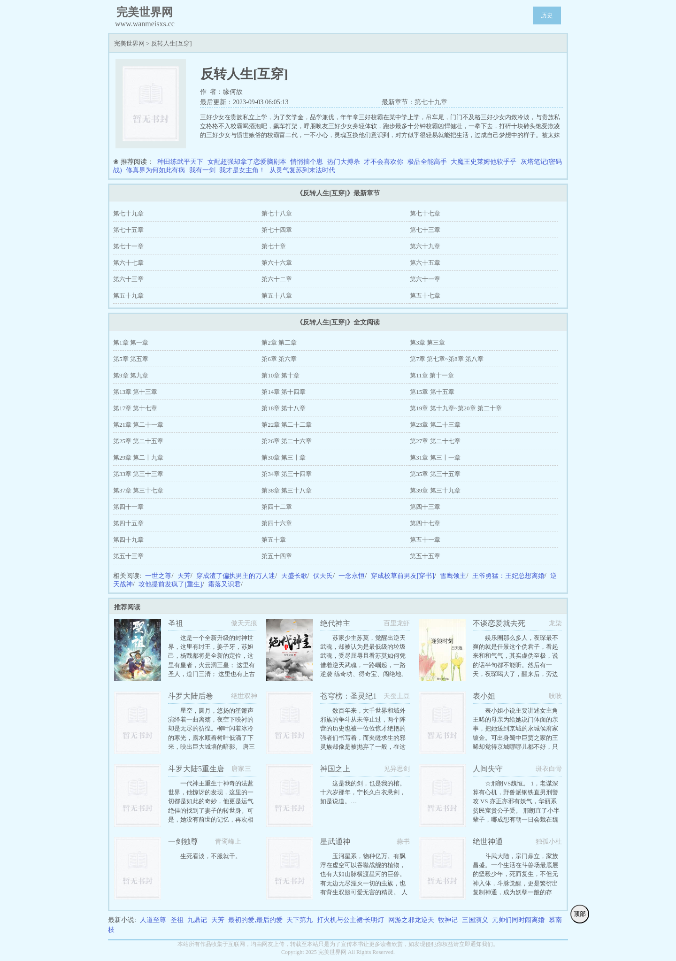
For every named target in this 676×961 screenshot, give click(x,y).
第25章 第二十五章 (138, 441)
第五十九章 (128, 295)
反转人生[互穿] (171, 43)
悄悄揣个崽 (306, 161)
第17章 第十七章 (135, 408)
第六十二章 (276, 279)
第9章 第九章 (130, 375)
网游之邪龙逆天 (411, 919)
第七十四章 (276, 229)
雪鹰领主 (453, 575)
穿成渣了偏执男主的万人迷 (235, 575)
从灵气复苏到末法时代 (302, 170)
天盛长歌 (294, 575)
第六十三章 (128, 279)
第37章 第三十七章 (138, 490)
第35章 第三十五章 (435, 473)
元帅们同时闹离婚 (518, 919)
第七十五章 (128, 229)
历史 (547, 15)
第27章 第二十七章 (435, 441)
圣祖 (177, 919)
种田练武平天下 (180, 161)
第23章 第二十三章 (435, 424)
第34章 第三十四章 (286, 473)
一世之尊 (158, 575)
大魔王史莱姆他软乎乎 (483, 161)
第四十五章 (128, 523)
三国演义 (475, 919)
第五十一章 (425, 539)
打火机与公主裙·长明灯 (350, 919)
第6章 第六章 (279, 358)
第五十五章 (425, 556)
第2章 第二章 (279, 342)
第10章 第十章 (280, 375)
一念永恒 (351, 575)
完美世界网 (129, 43)
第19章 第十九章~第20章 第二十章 (456, 408)
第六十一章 (425, 279)
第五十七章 (425, 295)
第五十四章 (276, 556)
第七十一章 (128, 246)
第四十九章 (128, 539)
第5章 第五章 (130, 358)
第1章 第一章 (130, 342)
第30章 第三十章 (283, 457)
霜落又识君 (224, 584)
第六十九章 (425, 246)
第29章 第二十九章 (138, 457)
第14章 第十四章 (283, 391)
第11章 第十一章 (432, 375)
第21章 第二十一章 (138, 424)
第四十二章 (276, 506)
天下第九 (299, 919)
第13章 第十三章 (135, 391)
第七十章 (273, 246)
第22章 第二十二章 (286, 424)
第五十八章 (276, 295)
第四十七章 (425, 523)
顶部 (580, 913)
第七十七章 (425, 213)
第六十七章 (128, 262)
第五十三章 (128, 556)
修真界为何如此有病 (155, 170)
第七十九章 (431, 102)
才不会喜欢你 (383, 161)
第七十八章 (276, 213)
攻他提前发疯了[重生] (170, 584)
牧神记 (448, 919)
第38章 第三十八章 (286, 490)
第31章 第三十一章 (435, 457)
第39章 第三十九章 (435, 490)
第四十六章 (276, 523)
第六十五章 (425, 262)
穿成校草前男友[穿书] (402, 575)
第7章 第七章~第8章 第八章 (447, 358)
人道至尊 (153, 919)
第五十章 (273, 539)
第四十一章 (128, 506)
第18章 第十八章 (283, 408)
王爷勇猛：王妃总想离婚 (508, 575)
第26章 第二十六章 (286, 441)
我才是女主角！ (242, 170)
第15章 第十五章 (432, 391)
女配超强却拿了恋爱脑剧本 (246, 161)
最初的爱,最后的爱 (255, 919)
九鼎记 (197, 919)
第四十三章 (425, 506)
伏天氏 (323, 575)
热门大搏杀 (343, 161)
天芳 (184, 575)
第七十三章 (425, 229)
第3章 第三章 (427, 342)
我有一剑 (202, 170)
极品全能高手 (427, 161)
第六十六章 (276, 262)
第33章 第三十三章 (138, 473)
